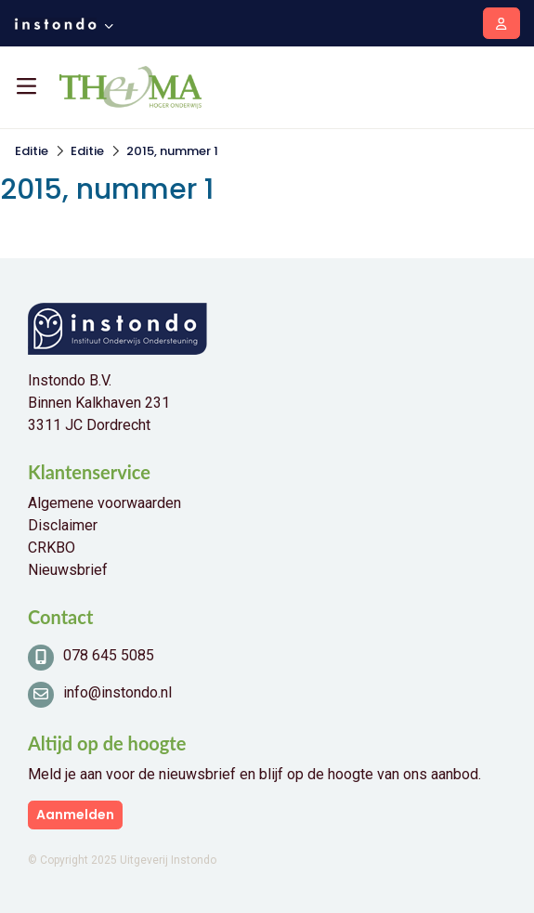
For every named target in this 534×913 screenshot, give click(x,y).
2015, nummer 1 (172, 151)
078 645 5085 (108, 655)
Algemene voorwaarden (104, 503)
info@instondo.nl (117, 692)
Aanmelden (75, 814)
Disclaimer (63, 525)
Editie (31, 151)
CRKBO (51, 547)
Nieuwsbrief (68, 570)
